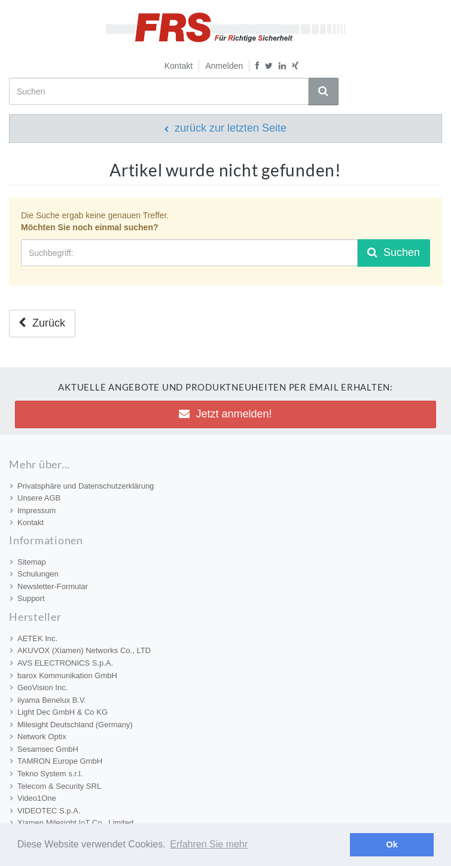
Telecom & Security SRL (55, 786)
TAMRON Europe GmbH (56, 761)
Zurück (42, 323)
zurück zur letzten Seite (225, 128)
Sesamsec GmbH (44, 749)
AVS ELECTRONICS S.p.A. (61, 662)
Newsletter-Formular (49, 586)
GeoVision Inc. (39, 687)
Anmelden (224, 66)
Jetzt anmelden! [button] (225, 414)
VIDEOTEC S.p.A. (45, 810)
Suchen (393, 252)
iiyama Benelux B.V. (48, 700)
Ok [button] (392, 844)
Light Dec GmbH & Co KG (59, 712)
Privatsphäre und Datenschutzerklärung (82, 485)
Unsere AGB (35, 497)
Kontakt (178, 66)
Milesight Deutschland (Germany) (71, 724)
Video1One (33, 798)
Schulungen (34, 573)
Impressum (33, 510)
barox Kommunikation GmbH (63, 675)
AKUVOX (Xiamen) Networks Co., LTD (80, 650)
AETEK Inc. (33, 638)
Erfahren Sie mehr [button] (209, 844)
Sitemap (28, 561)
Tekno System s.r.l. (46, 773)
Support (27, 598)
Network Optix (38, 736)
